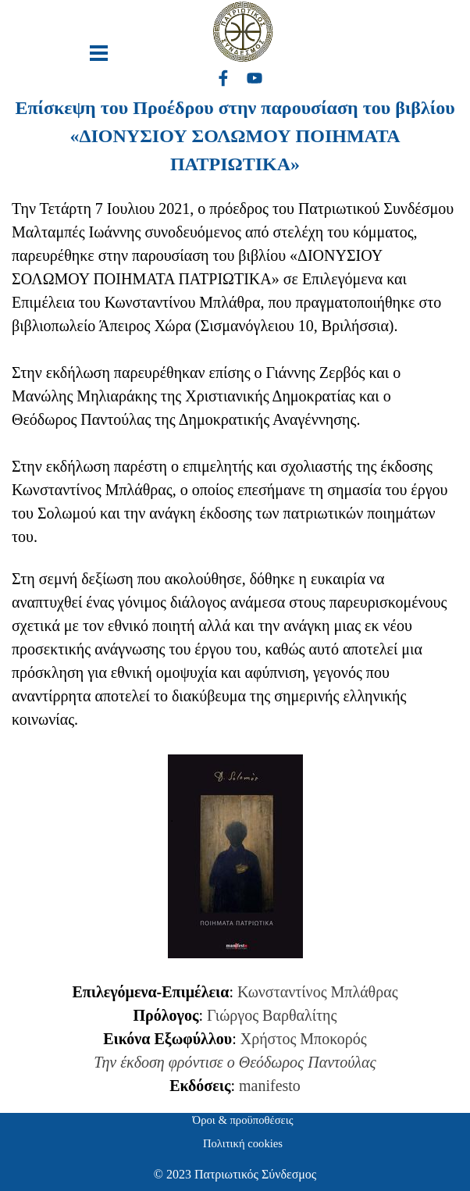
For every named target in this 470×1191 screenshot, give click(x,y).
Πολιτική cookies (243, 1143)
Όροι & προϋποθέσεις (243, 1120)
